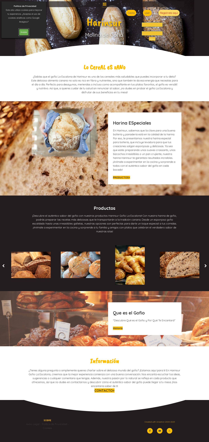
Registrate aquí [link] (169, 13)
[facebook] (150, 431)
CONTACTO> (104, 390)
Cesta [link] (131, 13)
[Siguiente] (205, 265)
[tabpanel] (104, 78)
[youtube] (160, 431)
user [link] (147, 13)
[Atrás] (4, 265)
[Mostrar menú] (105, 4)
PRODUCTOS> (121, 177)
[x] (169, 431)
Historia (118, 328)
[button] (31, 265)
